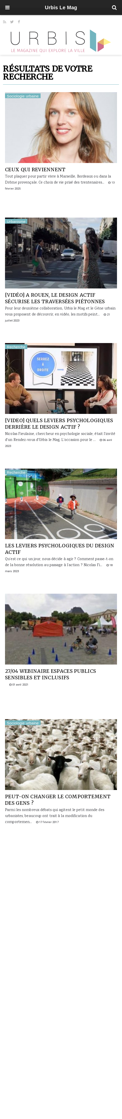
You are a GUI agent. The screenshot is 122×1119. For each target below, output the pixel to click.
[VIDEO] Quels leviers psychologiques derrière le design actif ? (59, 423)
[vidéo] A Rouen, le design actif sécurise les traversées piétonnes (55, 298)
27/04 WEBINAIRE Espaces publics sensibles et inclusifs (50, 674)
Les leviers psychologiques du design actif (59, 549)
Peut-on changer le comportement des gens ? (57, 799)
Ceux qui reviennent (35, 170)
